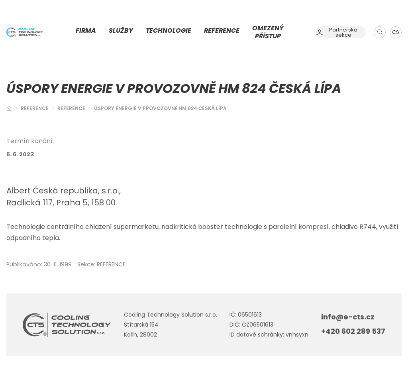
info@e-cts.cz (348, 317)
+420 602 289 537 (353, 331)
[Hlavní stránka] (9, 108)
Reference (35, 108)
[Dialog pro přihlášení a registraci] (341, 32)
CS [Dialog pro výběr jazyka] (395, 32)
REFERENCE (71, 108)
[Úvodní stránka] (24, 32)
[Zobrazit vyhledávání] (380, 32)
